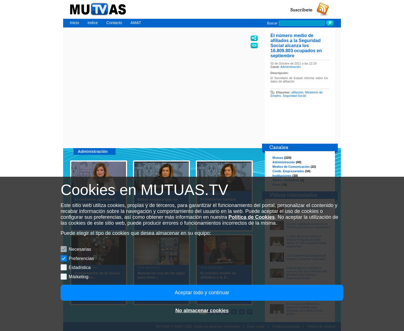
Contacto (114, 22)
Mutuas (277, 157)
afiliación (297, 92)
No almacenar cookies (202, 310)
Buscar (272, 23)
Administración (291, 66)
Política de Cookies (251, 217)
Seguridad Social (294, 95)
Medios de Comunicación (291, 166)
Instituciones (281, 175)
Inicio (74, 22)
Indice (93, 22)
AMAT (135, 22)
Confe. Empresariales (288, 171)
